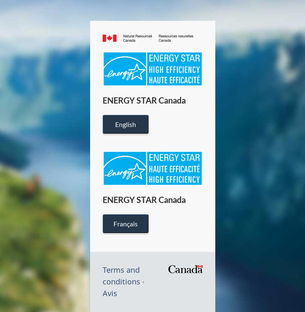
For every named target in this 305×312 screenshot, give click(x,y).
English (125, 124)
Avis (110, 293)
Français (125, 224)
